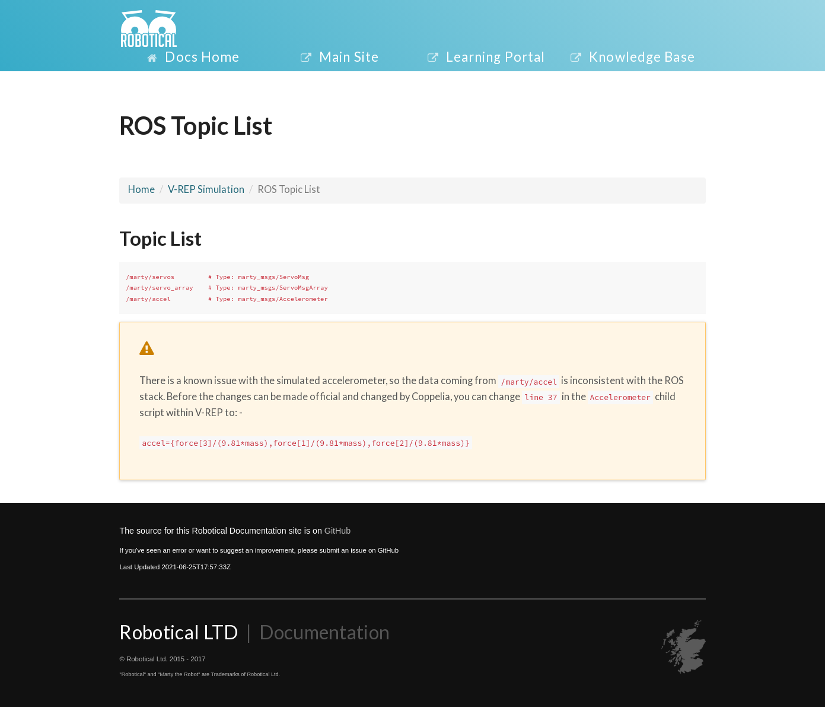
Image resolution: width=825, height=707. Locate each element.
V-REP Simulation (206, 189)
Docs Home (192, 57)
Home (141, 189)
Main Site (339, 57)
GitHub (337, 530)
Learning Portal (486, 57)
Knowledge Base (632, 57)
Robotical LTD (180, 631)
